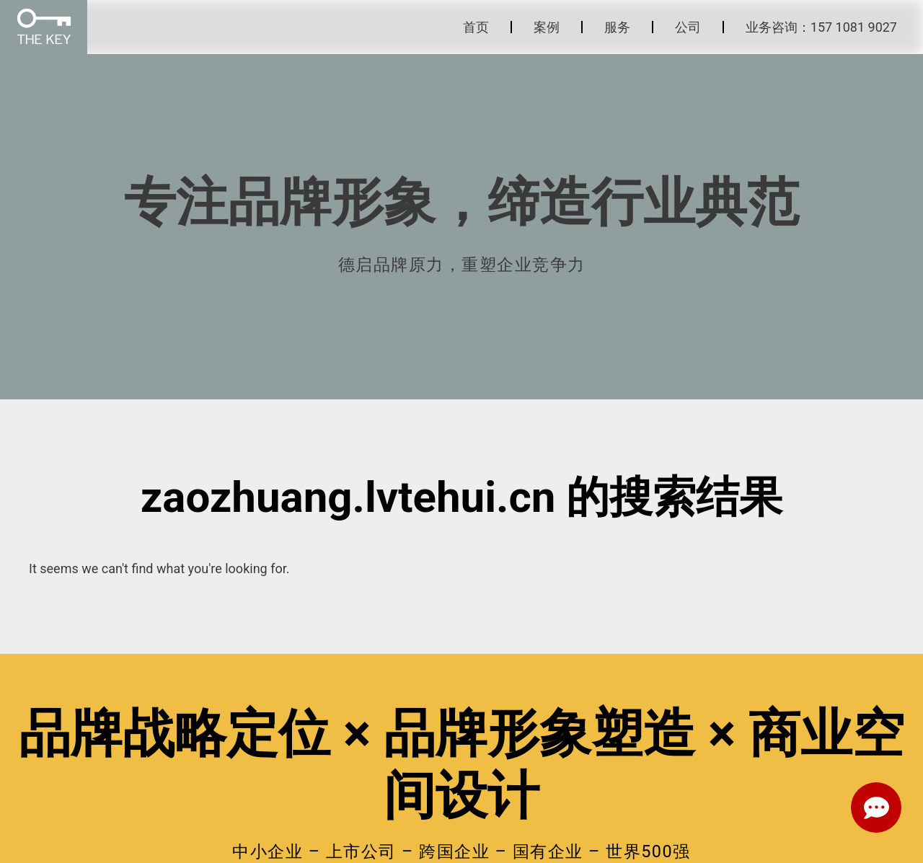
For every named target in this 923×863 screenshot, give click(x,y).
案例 (547, 27)
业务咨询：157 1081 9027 (821, 27)
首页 (476, 27)
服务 (617, 27)
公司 (688, 27)
